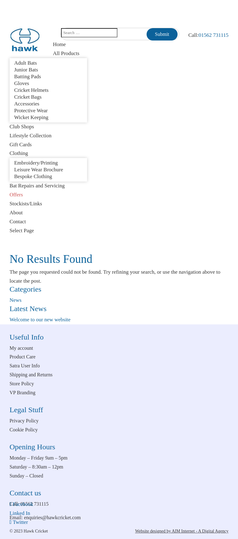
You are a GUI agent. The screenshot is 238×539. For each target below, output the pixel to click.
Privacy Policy (24, 420)
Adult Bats (25, 63)
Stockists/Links (26, 204)
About (16, 213)
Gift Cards (21, 145)
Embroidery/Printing (36, 163)
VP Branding (22, 392)
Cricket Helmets (31, 90)
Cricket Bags (28, 97)
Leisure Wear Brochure (38, 170)
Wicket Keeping (31, 117)
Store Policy (22, 383)
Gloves (21, 83)
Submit (162, 34)
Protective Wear (31, 110)
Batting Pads (27, 76)
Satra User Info (25, 365)
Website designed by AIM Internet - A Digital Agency (181, 531)
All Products (66, 53)
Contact (18, 222)
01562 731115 (214, 35)
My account (21, 348)
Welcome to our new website (40, 320)
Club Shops (22, 127)
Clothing (19, 153)
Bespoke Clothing (33, 176)
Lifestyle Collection (31, 136)
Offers (16, 195)
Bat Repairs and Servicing (37, 186)
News (16, 300)
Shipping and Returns (31, 374)
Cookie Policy (24, 429)
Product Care (23, 356)
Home (59, 44)
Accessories (26, 104)
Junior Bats (26, 70)
